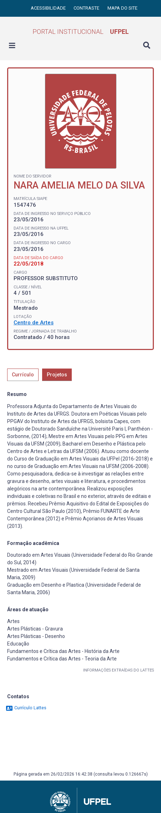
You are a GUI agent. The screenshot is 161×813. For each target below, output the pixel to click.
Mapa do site (122, 8)
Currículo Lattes (25, 707)
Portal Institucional (80, 31)
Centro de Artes (34, 322)
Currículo (23, 374)
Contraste (87, 8)
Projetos (57, 374)
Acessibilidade (49, 8)
